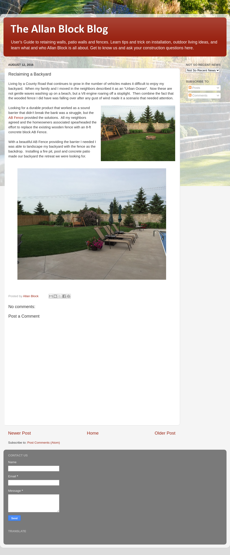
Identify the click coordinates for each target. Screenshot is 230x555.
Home (93, 433)
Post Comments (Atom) (43, 442)
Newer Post (19, 433)
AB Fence (15, 118)
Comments (198, 95)
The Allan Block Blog (59, 30)
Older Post (165, 433)
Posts (194, 88)
